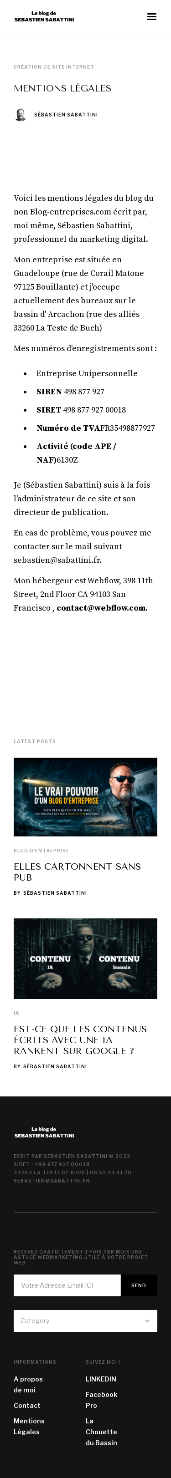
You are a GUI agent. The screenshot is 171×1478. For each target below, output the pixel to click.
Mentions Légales (29, 1426)
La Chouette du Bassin (101, 1432)
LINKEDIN (101, 1379)
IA (17, 1013)
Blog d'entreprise (41, 850)
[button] (151, 16)
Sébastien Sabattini (66, 114)
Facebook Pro (101, 1400)
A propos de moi (28, 1384)
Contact (27, 1405)
